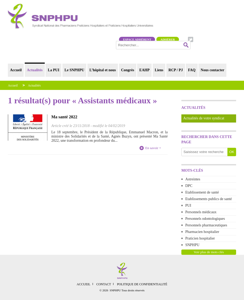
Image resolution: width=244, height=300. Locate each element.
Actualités (35, 70)
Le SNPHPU (74, 70)
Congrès (127, 70)
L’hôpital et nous (102, 70)
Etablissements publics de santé (208, 199)
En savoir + (153, 148)
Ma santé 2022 (64, 117)
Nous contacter (212, 70)
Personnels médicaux (201, 212)
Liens (159, 70)
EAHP (144, 70)
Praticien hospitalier (200, 238)
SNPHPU (192, 245)
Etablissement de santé (202, 192)
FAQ (192, 70)
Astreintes (192, 179)
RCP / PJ (175, 70)
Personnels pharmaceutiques (206, 225)
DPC (188, 186)
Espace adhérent (137, 39)
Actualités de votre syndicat (203, 118)
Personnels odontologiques (205, 219)
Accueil (16, 70)
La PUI (53, 70)
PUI (188, 205)
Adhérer (167, 39)
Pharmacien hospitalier (202, 232)
